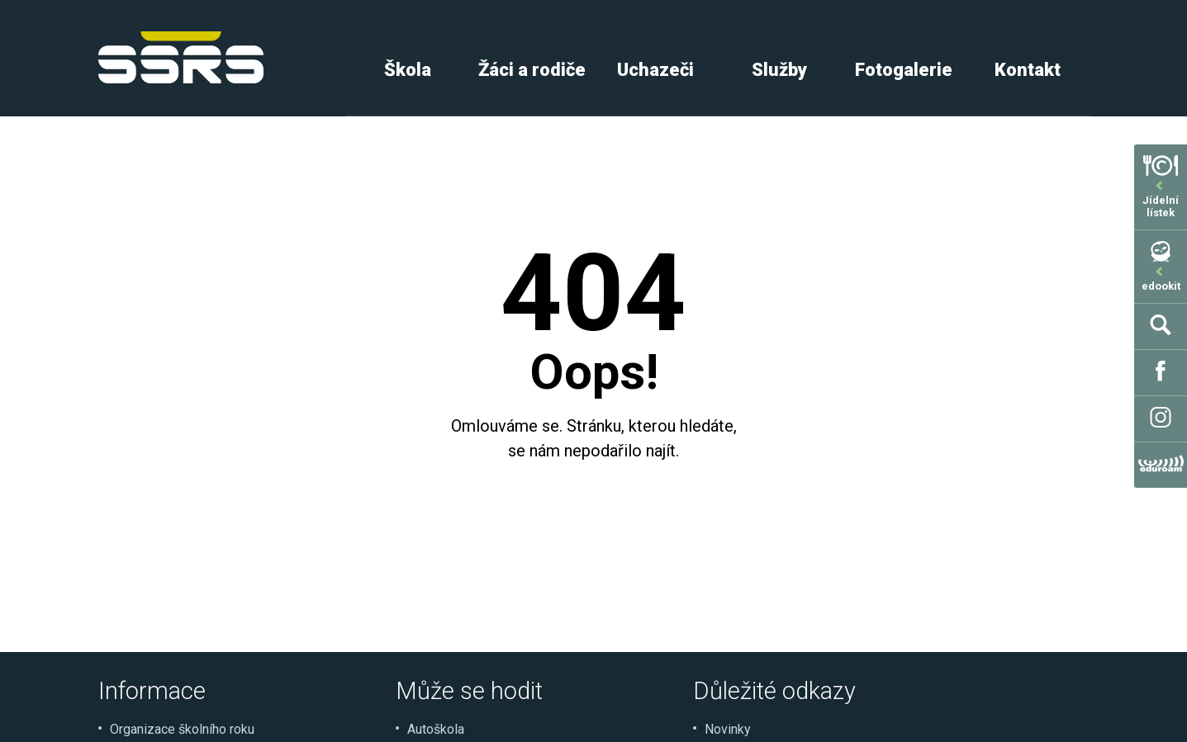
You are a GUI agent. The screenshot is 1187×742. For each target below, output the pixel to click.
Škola (407, 69)
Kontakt (1028, 69)
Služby (779, 69)
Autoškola (435, 729)
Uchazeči (655, 69)
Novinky (728, 729)
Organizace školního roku (182, 729)
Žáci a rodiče (532, 69)
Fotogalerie (903, 69)
